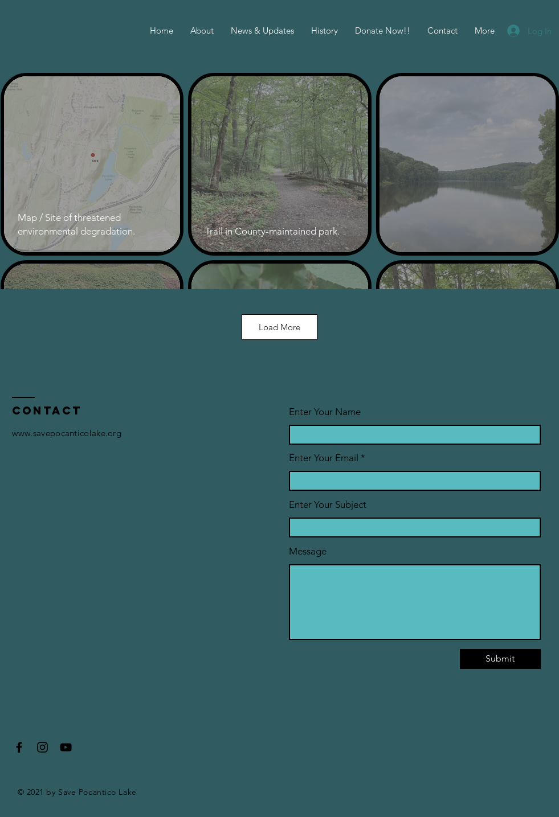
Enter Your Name (325, 412)
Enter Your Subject (327, 505)
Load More (279, 327)
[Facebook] (19, 747)
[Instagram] (42, 747)
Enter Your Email (323, 458)
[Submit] (500, 659)
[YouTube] (66, 747)
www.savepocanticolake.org (67, 433)
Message (308, 551)
